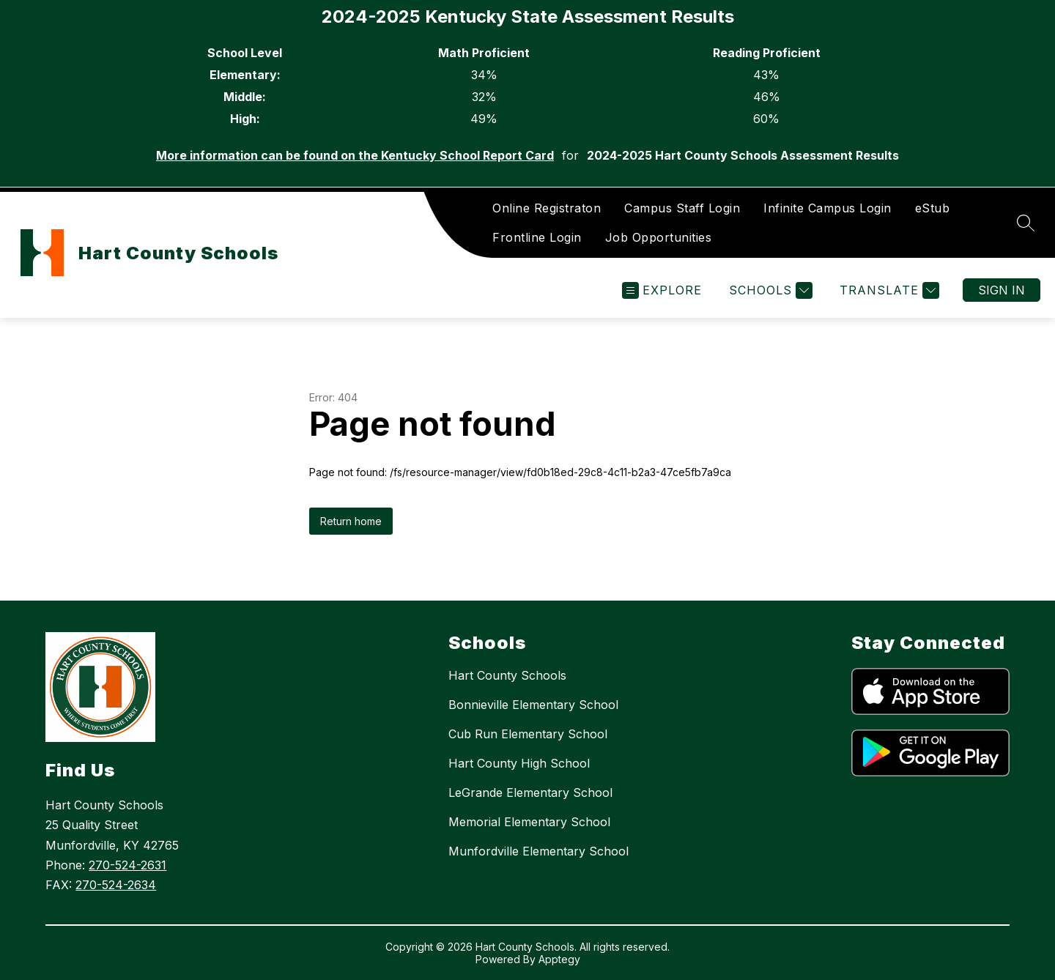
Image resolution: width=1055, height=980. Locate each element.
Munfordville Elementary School (538, 851)
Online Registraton (546, 208)
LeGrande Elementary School (530, 792)
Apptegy (559, 959)
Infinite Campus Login (827, 208)
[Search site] (1025, 222)
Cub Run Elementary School (527, 734)
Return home (351, 521)
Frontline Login (537, 237)
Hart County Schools (507, 675)
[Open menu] (662, 290)
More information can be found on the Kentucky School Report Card (355, 155)
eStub (932, 208)
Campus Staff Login (682, 208)
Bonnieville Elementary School (533, 704)
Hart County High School (519, 763)
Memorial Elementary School (529, 821)
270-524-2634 (115, 884)
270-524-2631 (127, 865)
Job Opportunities (658, 237)
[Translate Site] (887, 290)
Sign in (1001, 290)
